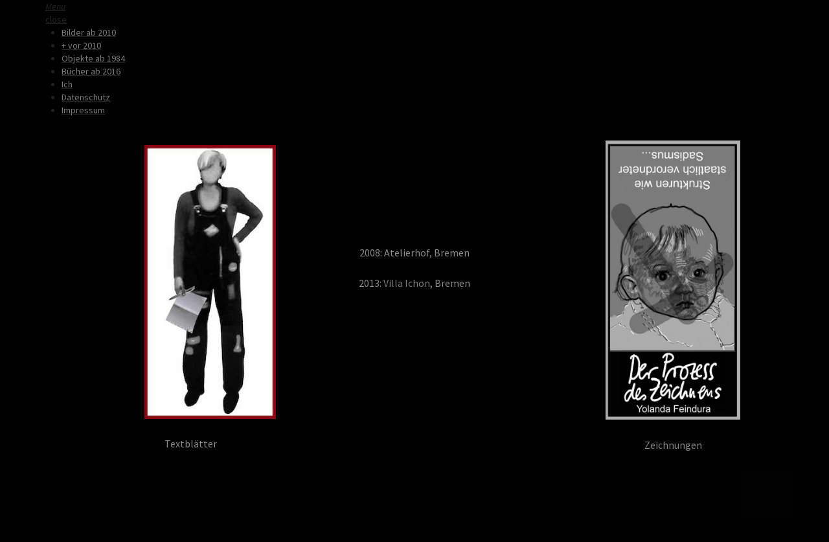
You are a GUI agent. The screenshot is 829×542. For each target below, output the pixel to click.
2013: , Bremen (414, 283)
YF (256, 444)
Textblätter (191, 444)
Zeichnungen (673, 445)
